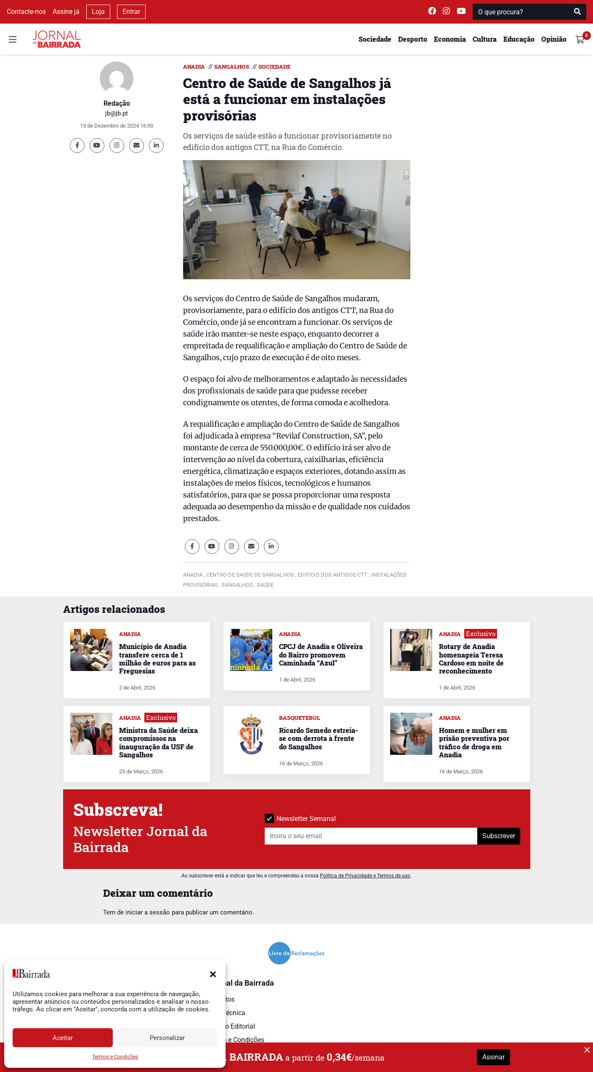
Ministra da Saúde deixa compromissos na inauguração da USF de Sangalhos (158, 742)
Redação (117, 103)
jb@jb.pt (116, 113)
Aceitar (63, 1038)
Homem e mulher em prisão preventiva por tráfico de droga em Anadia (474, 742)
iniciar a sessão (147, 912)
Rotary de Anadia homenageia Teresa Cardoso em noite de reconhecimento (471, 658)
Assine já (66, 12)
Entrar (131, 12)
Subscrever (498, 836)
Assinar (493, 1057)
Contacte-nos (26, 12)
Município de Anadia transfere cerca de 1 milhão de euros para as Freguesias (157, 658)
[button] (213, 973)
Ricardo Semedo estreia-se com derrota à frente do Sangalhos (318, 738)
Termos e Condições (115, 1057)
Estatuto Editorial (229, 1026)
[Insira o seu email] (371, 836)
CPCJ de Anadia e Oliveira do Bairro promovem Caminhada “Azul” (321, 654)
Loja (98, 12)
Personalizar (167, 1038)
